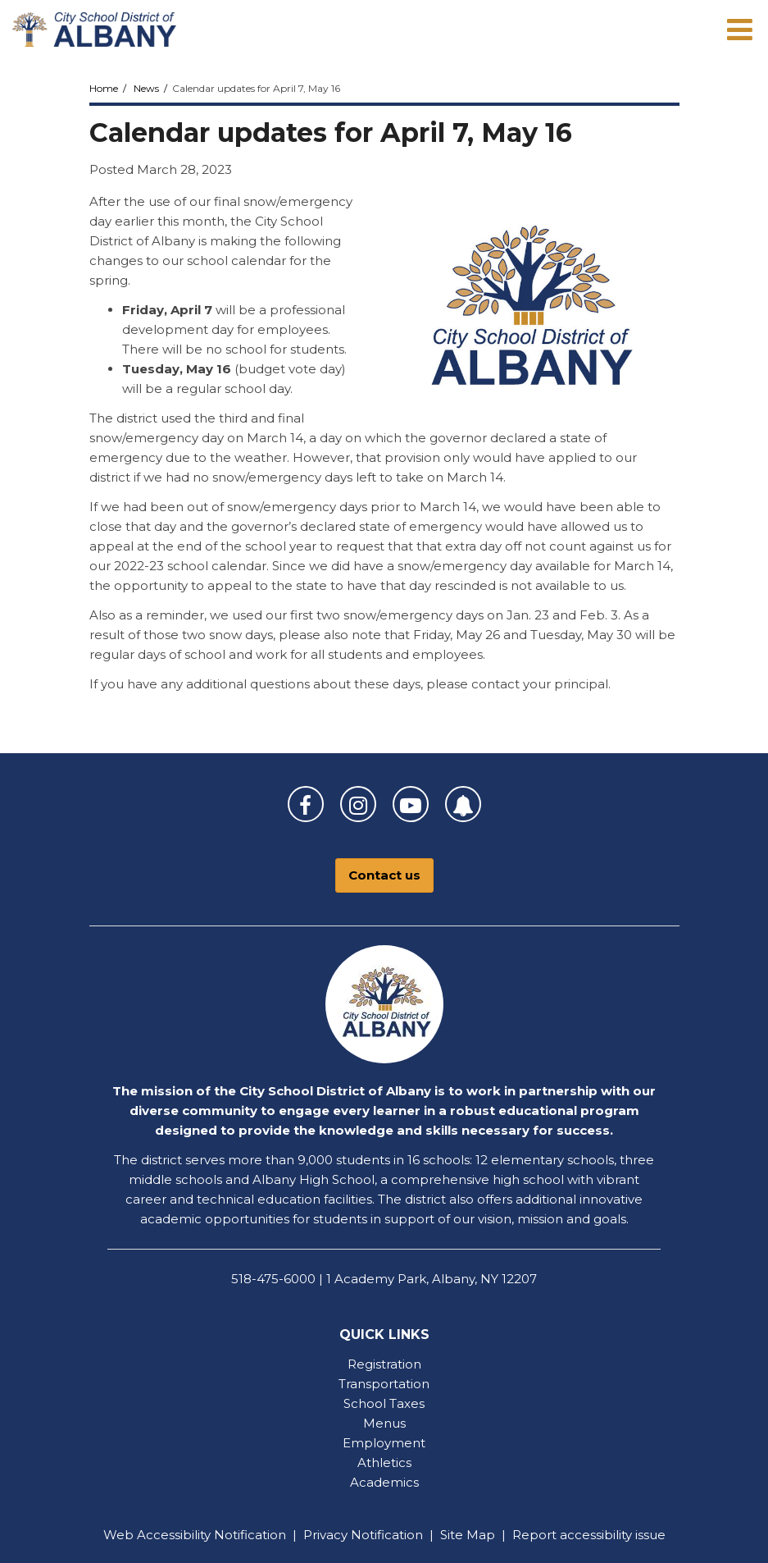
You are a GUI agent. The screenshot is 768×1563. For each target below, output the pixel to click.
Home (103, 88)
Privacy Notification (363, 1534)
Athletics (384, 1462)
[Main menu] (739, 28)
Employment (384, 1443)
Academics (384, 1482)
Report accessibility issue (589, 1534)
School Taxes (384, 1403)
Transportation (384, 1384)
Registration (384, 1364)
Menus (384, 1423)
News (146, 88)
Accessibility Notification (211, 1534)
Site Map (467, 1534)
